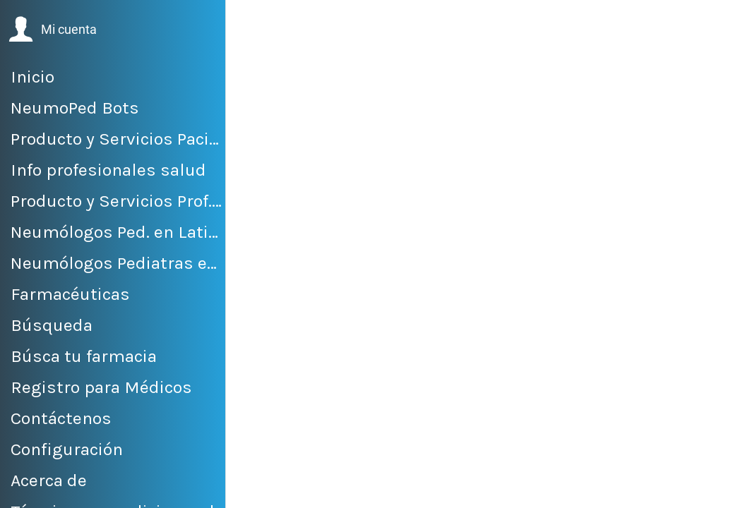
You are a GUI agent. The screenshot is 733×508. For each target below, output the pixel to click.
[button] (52, 30)
